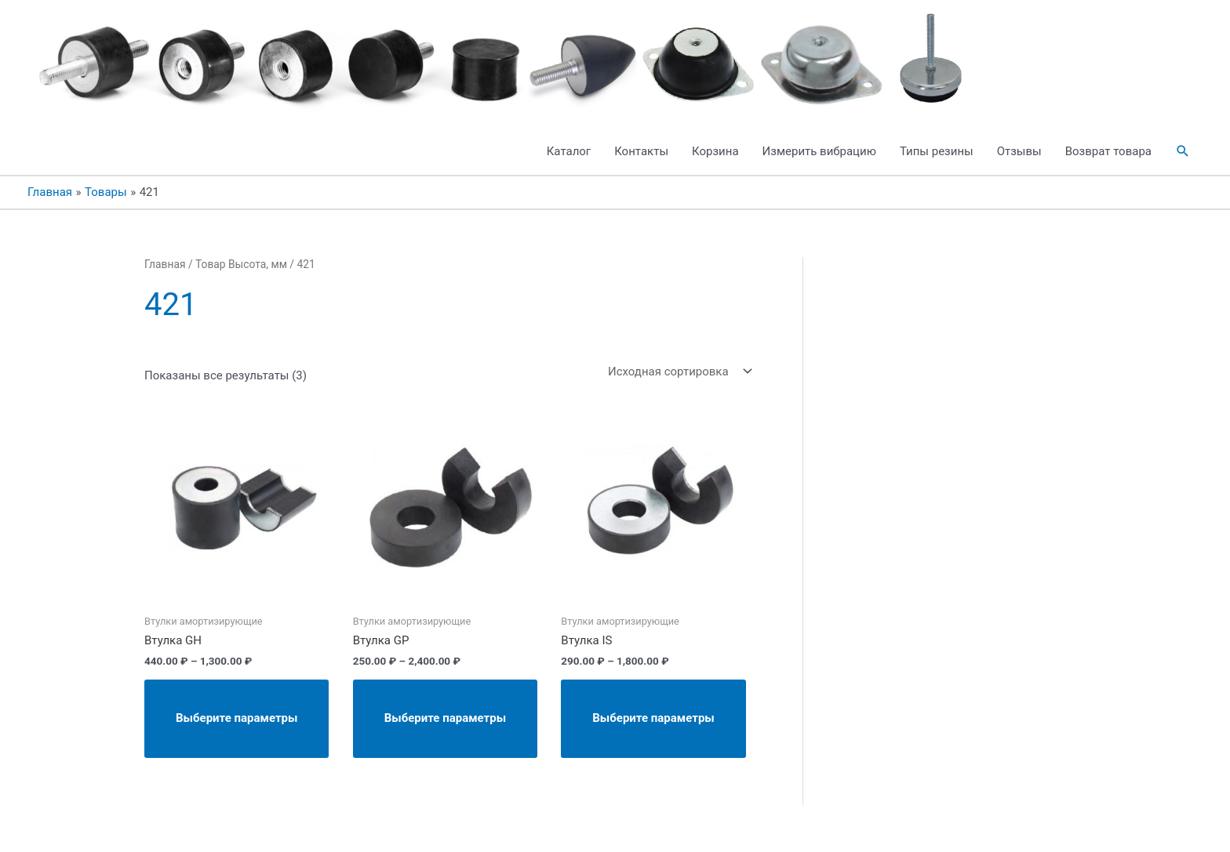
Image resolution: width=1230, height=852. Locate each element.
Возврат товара (1108, 151)
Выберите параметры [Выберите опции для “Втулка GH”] (236, 718)
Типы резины (936, 151)
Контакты (641, 151)
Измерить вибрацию (819, 151)
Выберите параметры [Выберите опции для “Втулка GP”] (445, 718)
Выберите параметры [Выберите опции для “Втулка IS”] (653, 718)
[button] (1183, 151)
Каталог (569, 151)
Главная (164, 264)
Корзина (715, 151)
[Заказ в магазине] (677, 371)
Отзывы (1019, 151)
